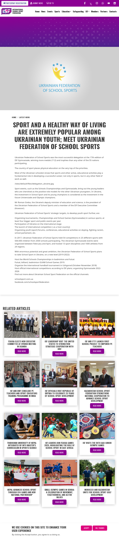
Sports (57, 11)
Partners (103, 11)
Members (95, 11)
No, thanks (100, 528)
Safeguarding (78, 11)
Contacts (113, 11)
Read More (22, 351)
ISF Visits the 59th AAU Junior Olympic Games (97, 444)
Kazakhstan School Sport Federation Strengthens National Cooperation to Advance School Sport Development (97, 395)
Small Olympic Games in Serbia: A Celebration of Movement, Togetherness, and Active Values (59, 493)
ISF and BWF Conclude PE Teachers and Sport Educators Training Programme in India (22, 393)
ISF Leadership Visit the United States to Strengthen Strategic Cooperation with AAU (59, 345)
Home (37, 11)
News (43, 11)
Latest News (24, 117)
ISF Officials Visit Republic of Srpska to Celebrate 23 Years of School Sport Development (59, 393)
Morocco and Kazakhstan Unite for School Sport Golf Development (97, 492)
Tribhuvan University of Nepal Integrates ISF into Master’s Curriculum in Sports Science (22, 445)
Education (66, 11)
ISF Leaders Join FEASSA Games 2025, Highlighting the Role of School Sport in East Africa (59, 445)
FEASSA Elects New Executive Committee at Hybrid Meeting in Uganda (22, 344)
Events (50, 11)
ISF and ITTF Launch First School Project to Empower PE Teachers (97, 344)
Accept (86, 528)
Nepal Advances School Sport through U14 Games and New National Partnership (21, 492)
